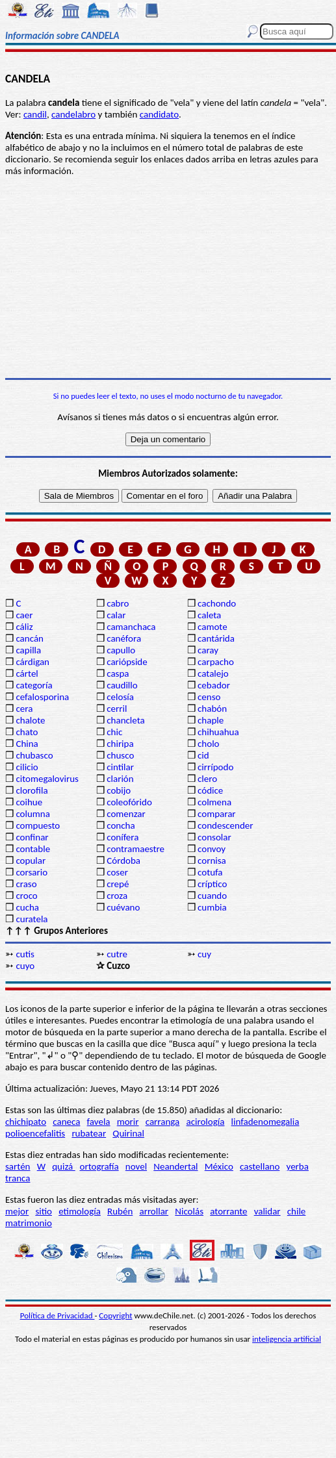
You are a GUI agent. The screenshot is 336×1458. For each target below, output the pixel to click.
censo (209, 697)
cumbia (212, 907)
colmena (214, 802)
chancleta (125, 720)
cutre (117, 954)
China (27, 743)
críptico (212, 884)
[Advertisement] (168, 277)
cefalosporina (42, 697)
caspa (118, 673)
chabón (212, 708)
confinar (32, 837)
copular (30, 860)
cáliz (24, 627)
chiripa (120, 743)
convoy (212, 849)
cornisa (212, 860)
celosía (120, 697)
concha (121, 825)
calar (116, 615)
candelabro (73, 114)
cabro (118, 603)
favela (98, 1121)
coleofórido (129, 802)
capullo (121, 650)
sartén (18, 1166)
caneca (66, 1121)
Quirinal (128, 1133)
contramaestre (135, 849)
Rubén (120, 1211)
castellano (259, 1166)
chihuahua (218, 732)
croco (26, 895)
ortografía (99, 1166)
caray (208, 650)
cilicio (27, 767)
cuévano (123, 907)
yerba (298, 1166)
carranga (163, 1121)
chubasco (34, 755)
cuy (204, 954)
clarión (120, 779)
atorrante (228, 1211)
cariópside (127, 662)
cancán (30, 638)
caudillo (122, 685)
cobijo (119, 790)
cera (24, 708)
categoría (34, 685)
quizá (63, 1166)
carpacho (216, 662)
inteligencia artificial (286, 1339)
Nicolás (189, 1211)
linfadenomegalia (265, 1121)
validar (267, 1211)
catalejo (213, 673)
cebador (214, 685)
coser (117, 872)
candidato (159, 114)
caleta (209, 615)
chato (27, 732)
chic (114, 732)
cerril (117, 708)
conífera (122, 837)
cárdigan (32, 662)
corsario (31, 872)
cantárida (216, 638)
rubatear (88, 1133)
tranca (17, 1178)
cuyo (25, 966)
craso (26, 884)
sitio (43, 1211)
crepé (118, 884)
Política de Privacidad (57, 1315)
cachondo (217, 603)
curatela (31, 919)
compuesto (38, 825)
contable (33, 849)
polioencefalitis (35, 1133)
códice (210, 790)
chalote (30, 720)
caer (24, 615)
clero (207, 779)
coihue (29, 802)
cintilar (120, 767)
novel (136, 1166)
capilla (28, 650)
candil (35, 114)
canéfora (124, 638)
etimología (79, 1211)
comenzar (126, 814)
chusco (120, 755)
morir (128, 1121)
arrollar (153, 1211)
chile (296, 1211)
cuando (212, 895)
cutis (25, 954)
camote (212, 627)
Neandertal (175, 1166)
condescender (225, 825)
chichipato (25, 1121)
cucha (27, 907)
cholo (209, 743)
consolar (214, 837)
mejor (17, 1211)
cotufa (210, 872)
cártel (27, 673)
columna (33, 814)
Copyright (115, 1315)
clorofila (31, 790)
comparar (217, 814)
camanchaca (131, 627)
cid (203, 755)
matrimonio (28, 1223)
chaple (211, 720)
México (219, 1166)
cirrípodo (215, 767)
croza (117, 895)
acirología (205, 1121)
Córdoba (123, 860)
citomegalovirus (47, 779)
